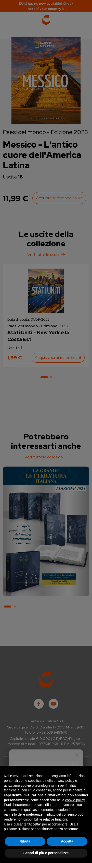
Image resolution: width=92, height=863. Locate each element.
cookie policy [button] (75, 800)
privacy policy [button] (63, 781)
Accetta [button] (67, 841)
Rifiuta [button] (25, 841)
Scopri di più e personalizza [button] (45, 853)
